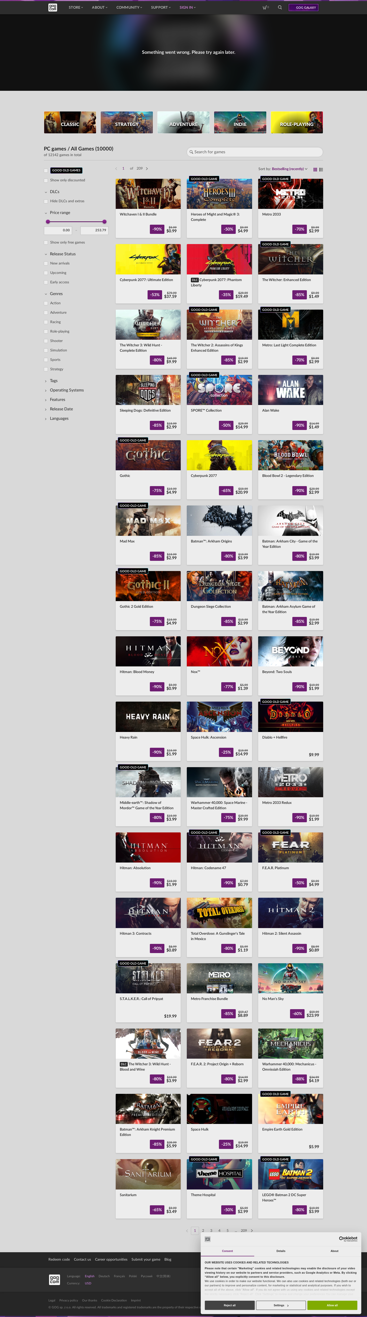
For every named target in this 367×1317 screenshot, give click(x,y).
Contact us (82, 1259)
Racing (55, 322)
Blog (167, 1259)
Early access (59, 282)
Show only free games (67, 242)
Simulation (58, 350)
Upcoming (58, 273)
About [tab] (334, 1250)
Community (129, 7)
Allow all (332, 1305)
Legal (51, 1300)
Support (161, 7)
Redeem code (59, 1259)
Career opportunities (111, 1259)
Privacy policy (68, 1300)
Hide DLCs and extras (67, 201)
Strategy (56, 369)
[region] (78, 697)
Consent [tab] (227, 1250)
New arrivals (60, 263)
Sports (55, 360)
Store (76, 7)
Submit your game (146, 1259)
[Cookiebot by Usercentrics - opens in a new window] (341, 1239)
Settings (281, 1305)
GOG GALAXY (306, 7)
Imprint (136, 1300)
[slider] (48, 222)
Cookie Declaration (114, 1300)
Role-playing (59, 331)
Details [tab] (281, 1250)
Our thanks (89, 1300)
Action (55, 303)
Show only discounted (67, 180)
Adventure (58, 312)
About (99, 7)
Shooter (56, 341)
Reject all (229, 1305)
